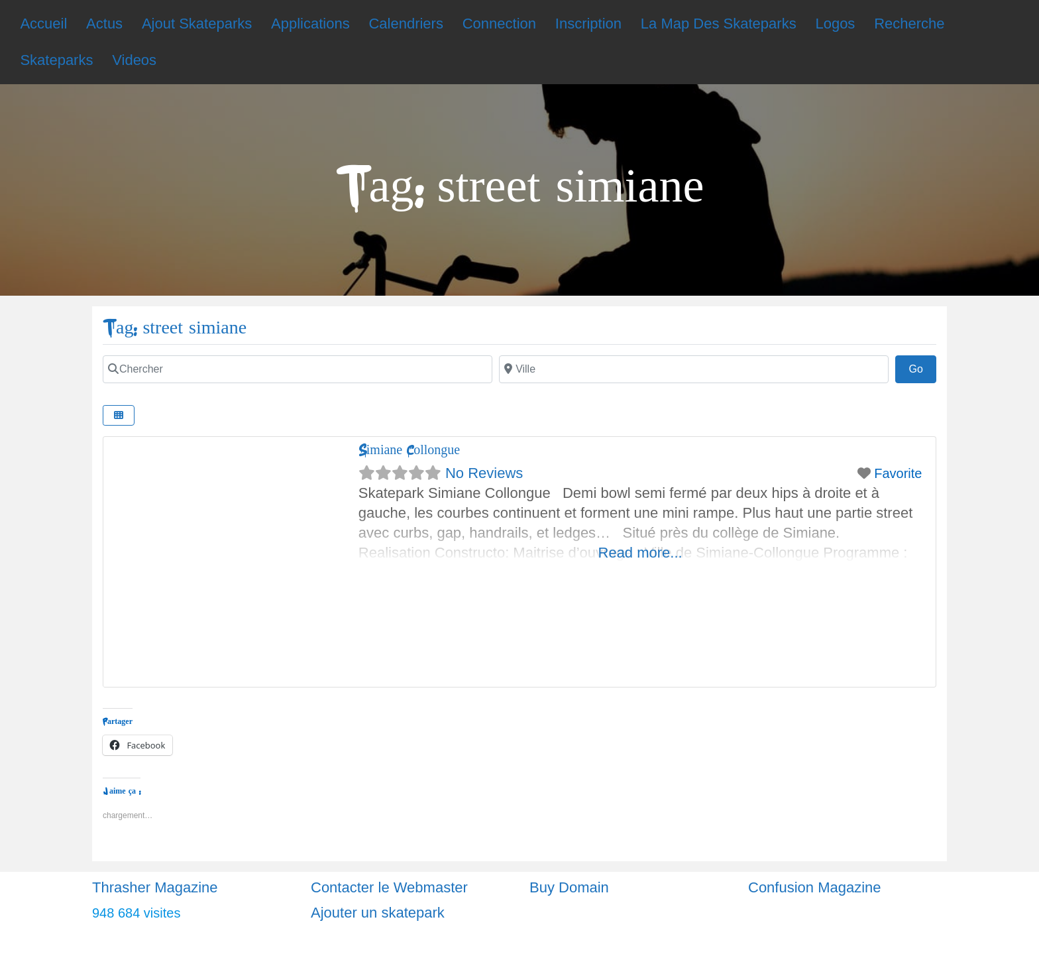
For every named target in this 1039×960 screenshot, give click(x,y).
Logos (835, 23)
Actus (104, 23)
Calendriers (405, 23)
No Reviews (484, 473)
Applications (310, 23)
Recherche (909, 23)
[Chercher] (297, 369)
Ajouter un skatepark (378, 912)
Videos (134, 60)
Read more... (640, 552)
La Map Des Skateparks (718, 23)
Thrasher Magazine (155, 887)
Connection (499, 23)
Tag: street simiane (174, 327)
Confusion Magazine (814, 887)
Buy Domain (569, 887)
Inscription (588, 23)
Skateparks (56, 60)
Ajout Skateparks (197, 23)
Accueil (43, 23)
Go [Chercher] (922, 367)
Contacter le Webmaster (389, 887)
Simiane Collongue (409, 450)
